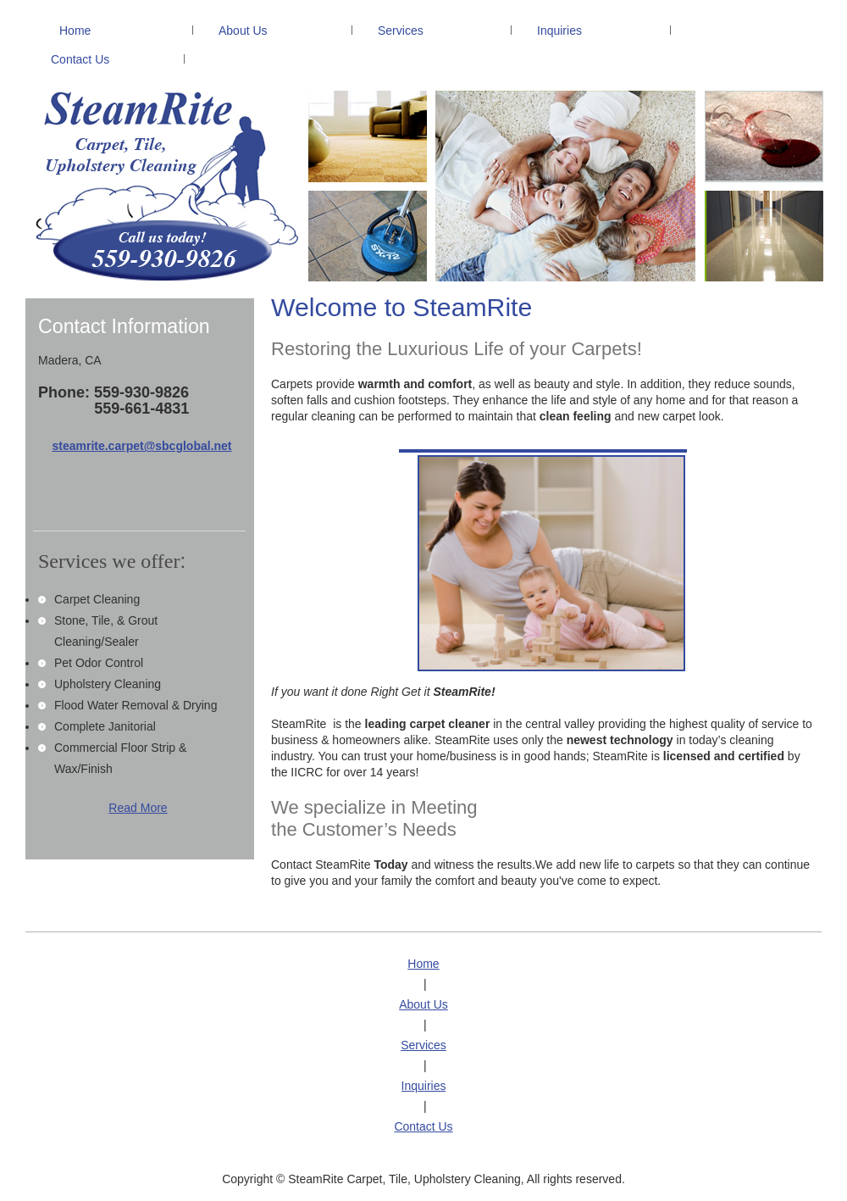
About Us (423, 1004)
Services (423, 1045)
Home (423, 963)
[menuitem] (109, 31)
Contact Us (423, 1126)
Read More (137, 808)
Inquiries (423, 1086)
